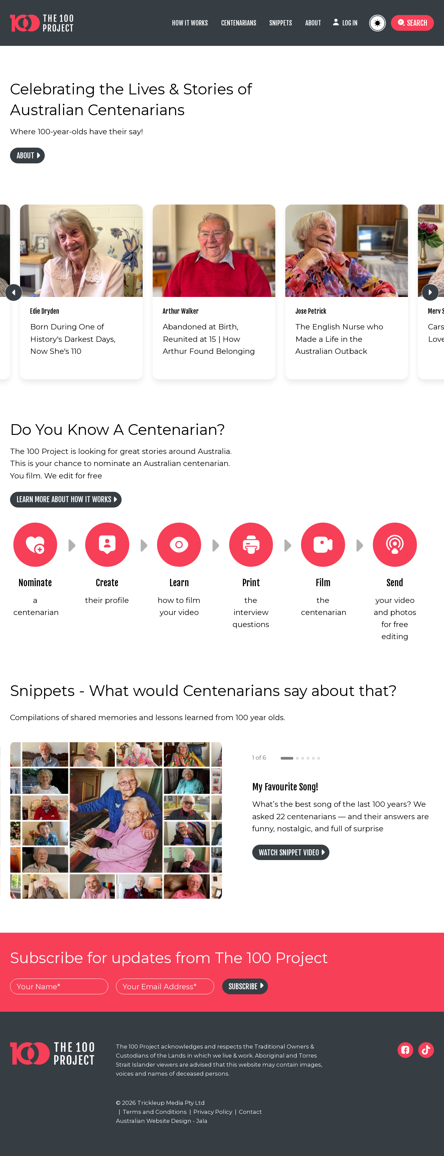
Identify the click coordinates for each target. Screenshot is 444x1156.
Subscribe (243, 986)
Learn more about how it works (64, 499)
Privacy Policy (211, 1111)
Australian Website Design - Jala (161, 1121)
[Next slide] (430, 292)
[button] (287, 758)
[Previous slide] (13, 292)
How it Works (190, 23)
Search (412, 22)
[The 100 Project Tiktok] (426, 1050)
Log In (349, 23)
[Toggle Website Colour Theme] (377, 23)
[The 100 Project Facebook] (405, 1050)
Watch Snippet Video (289, 852)
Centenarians (238, 23)
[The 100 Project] (52, 23)
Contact (248, 1111)
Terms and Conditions (153, 1111)
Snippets (280, 23)
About (313, 23)
